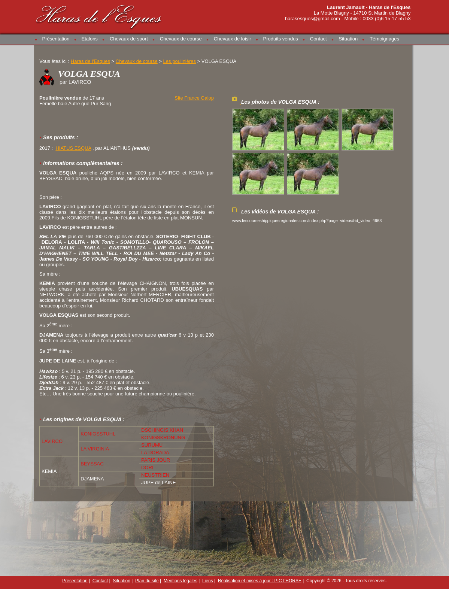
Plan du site (147, 580)
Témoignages (384, 39)
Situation (348, 39)
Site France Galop (194, 98)
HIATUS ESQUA (73, 148)
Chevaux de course (181, 39)
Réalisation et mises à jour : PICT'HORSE (259, 580)
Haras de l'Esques (99, 15)
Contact (318, 39)
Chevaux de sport (129, 39)
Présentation (56, 39)
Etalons (90, 39)
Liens (207, 580)
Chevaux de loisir (232, 39)
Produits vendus (280, 39)
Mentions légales (180, 580)
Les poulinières (179, 61)
